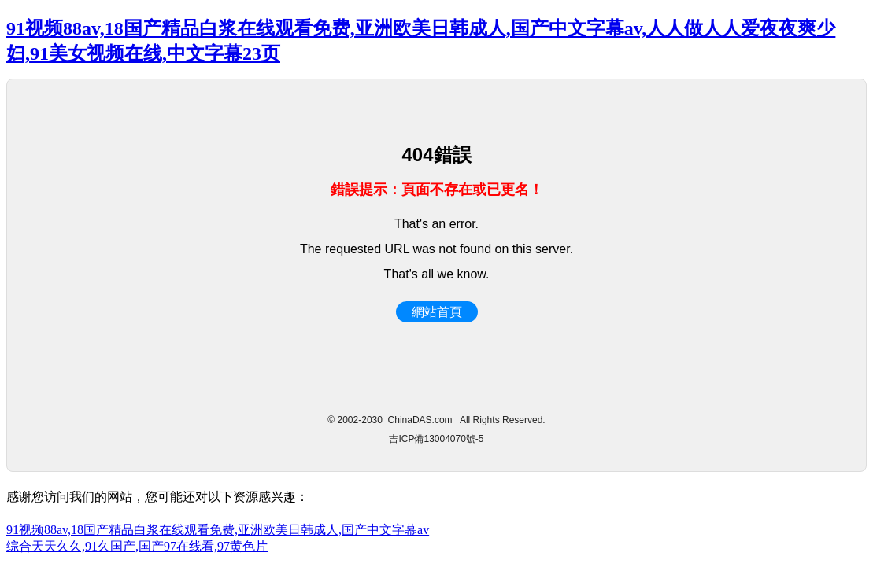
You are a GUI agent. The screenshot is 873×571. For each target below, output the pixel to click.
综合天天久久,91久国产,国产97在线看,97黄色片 (137, 546)
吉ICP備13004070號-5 (436, 438)
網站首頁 (437, 312)
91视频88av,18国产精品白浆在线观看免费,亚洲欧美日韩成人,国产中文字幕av (217, 529)
